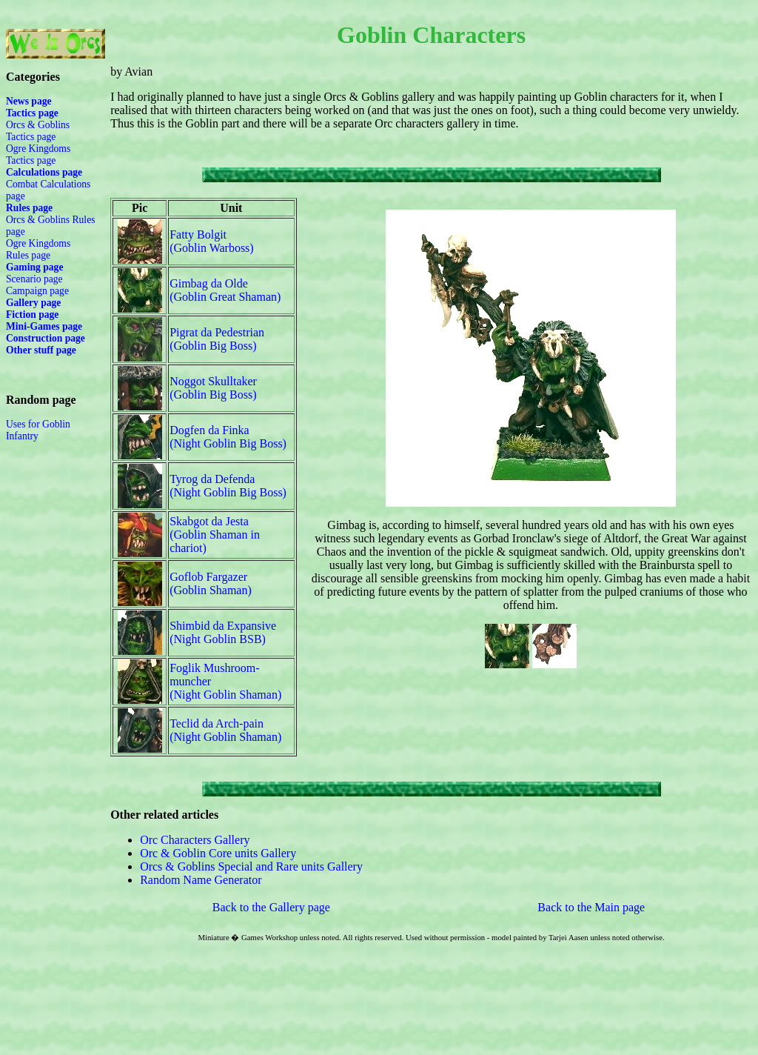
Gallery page (33, 302)
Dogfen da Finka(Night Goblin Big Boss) (228, 437)
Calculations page (44, 172)
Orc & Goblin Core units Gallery (218, 853)
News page (29, 101)
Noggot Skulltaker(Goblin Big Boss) (213, 388)
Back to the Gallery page (271, 907)
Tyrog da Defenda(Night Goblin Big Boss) (228, 486)
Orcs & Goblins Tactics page (38, 130)
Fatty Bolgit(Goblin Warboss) (212, 241)
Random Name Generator (200, 879)
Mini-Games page (44, 326)
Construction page (45, 338)
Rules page (29, 207)
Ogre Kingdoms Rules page (38, 249)
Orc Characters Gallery (194, 839)
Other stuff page (41, 350)
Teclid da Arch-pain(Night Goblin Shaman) (225, 730)
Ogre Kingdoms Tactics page (38, 154)
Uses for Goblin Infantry (38, 430)
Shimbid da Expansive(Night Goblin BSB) (223, 632)
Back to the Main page (591, 907)
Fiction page (32, 314)
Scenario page (34, 278)
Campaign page (37, 290)
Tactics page (32, 113)
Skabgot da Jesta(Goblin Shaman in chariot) (215, 534)
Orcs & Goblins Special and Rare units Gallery (251, 866)
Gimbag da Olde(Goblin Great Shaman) (225, 290)
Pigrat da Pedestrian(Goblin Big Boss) (217, 339)
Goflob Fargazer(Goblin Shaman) (211, 583)
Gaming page (34, 267)
